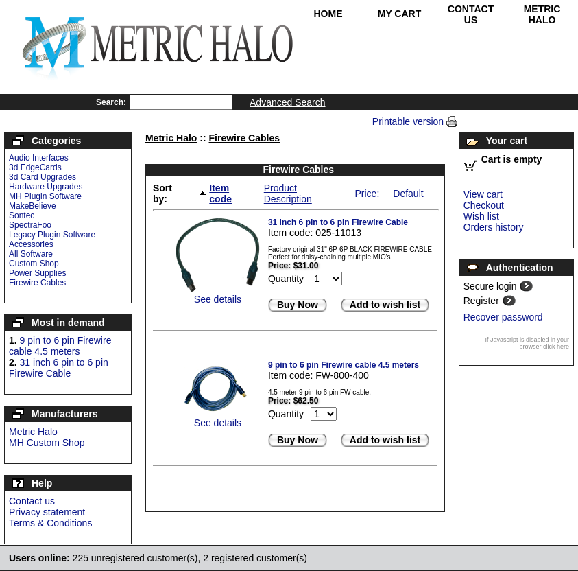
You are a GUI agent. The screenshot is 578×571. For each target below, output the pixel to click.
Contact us (32, 501)
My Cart (400, 13)
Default (408, 193)
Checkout (483, 205)
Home (328, 13)
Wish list (481, 216)
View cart (483, 194)
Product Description (288, 194)
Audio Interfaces (39, 158)
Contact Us (471, 14)
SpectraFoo (30, 225)
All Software (31, 254)
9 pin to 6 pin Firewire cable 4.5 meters (60, 346)
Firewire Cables (37, 283)
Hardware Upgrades (45, 186)
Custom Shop (34, 263)
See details (217, 299)
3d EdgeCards (35, 167)
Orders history (493, 227)
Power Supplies (37, 273)
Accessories (31, 244)
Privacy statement (47, 511)
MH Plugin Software (45, 196)
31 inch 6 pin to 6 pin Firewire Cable (58, 368)
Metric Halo (542, 14)
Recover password (503, 317)
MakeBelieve (32, 206)
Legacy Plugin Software (52, 235)
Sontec (21, 215)
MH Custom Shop (46, 442)
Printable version (409, 121)
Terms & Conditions (50, 522)
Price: (366, 193)
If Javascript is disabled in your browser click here (527, 343)
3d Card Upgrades (42, 177)
